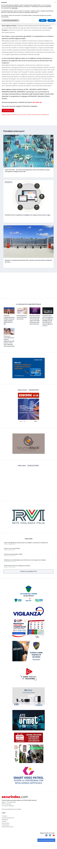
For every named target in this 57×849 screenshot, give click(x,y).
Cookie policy (5, 825)
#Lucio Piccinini (21, 114)
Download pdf (8, 110)
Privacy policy (5, 823)
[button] (55, 2)
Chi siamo (4, 816)
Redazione (5, 819)
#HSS (29, 114)
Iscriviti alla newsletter (28, 571)
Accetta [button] (51, 20)
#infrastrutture (36, 114)
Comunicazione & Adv (8, 818)
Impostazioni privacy (7, 826)
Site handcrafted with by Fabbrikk (11, 809)
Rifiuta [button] (42, 20)
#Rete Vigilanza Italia (9, 114)
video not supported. (28, 285)
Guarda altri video (33, 465)
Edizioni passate (34, 389)
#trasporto (45, 114)
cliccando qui (37, 102)
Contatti (4, 821)
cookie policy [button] (15, 8)
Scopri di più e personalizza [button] (10, 20)
